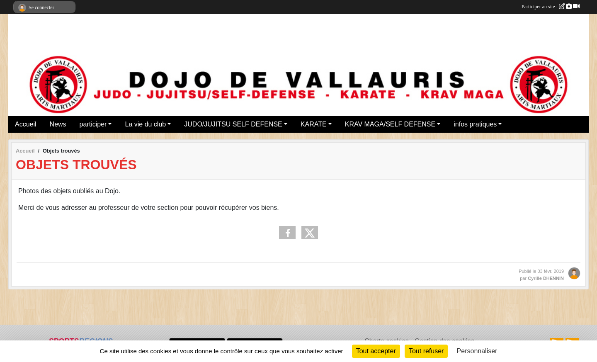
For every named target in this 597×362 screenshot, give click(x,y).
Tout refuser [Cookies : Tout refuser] (426, 351)
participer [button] (93, 124)
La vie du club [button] (145, 124)
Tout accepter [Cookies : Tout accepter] (376, 351)
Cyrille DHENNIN (546, 278)
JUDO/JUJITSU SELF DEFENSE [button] (233, 124)
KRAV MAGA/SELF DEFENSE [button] (390, 124)
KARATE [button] (314, 124)
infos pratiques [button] (475, 124)
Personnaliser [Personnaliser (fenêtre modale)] (477, 351)
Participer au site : (551, 7)
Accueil (25, 124)
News (58, 124)
